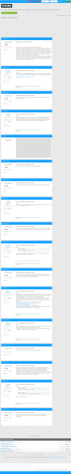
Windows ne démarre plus (6, 448)
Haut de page (65, 469)
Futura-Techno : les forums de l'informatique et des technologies (19, 9)
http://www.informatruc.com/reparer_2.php (25, 76)
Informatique (34, 9)
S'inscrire (29, 1)
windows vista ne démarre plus (7, 441)
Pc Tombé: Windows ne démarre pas (8, 446)
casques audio (56, 457)
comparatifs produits (26, 457)
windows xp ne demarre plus (6, 443)
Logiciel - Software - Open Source (44, 9)
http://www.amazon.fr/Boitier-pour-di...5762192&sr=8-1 (27, 305)
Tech (12, 457)
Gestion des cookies (49, 469)
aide (31, 435)
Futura (38, 469)
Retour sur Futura (36, 1)
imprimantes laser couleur (49, 457)
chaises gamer (62, 457)
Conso (44, 469)
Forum (5, 9)
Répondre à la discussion (9, 12)
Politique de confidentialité (58, 469)
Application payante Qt (37, 435)
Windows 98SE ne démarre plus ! (7, 450)
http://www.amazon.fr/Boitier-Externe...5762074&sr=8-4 (27, 303)
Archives (41, 469)
